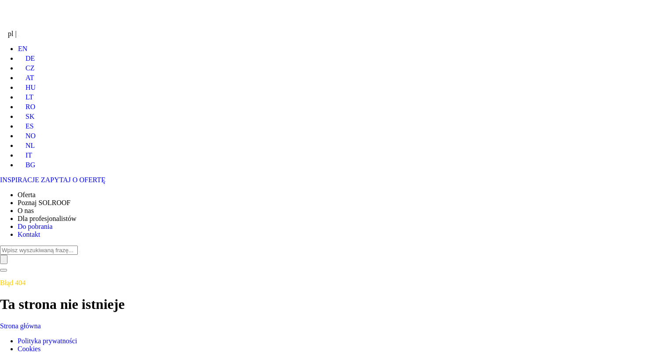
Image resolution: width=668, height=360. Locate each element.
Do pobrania (35, 226)
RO (26, 106)
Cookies (29, 349)
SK (26, 116)
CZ (26, 68)
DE (26, 58)
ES (26, 126)
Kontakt (29, 234)
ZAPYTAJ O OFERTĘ (73, 180)
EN (22, 48)
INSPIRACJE (19, 180)
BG (26, 165)
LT (25, 97)
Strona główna (20, 326)
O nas (26, 210)
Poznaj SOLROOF (44, 202)
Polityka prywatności (47, 341)
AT (26, 77)
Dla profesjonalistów (47, 218)
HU (27, 87)
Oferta (27, 194)
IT (25, 155)
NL (26, 145)
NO (27, 136)
